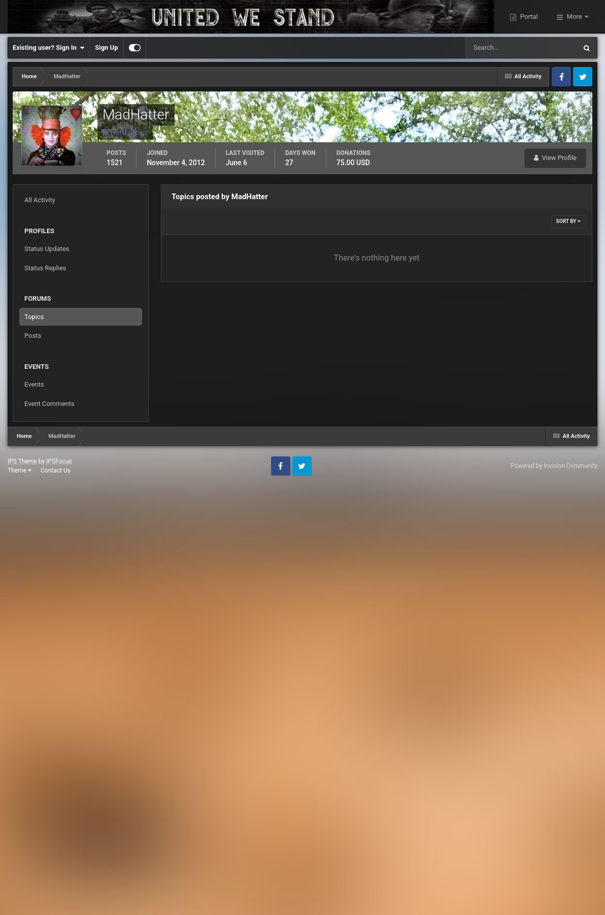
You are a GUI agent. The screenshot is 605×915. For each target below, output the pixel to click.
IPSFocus (59, 461)
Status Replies (45, 268)
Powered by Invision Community (554, 465)
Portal (528, 16)
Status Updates (46, 249)
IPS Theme (22, 461)
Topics (34, 317)
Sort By (568, 221)
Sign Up (106, 47)
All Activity (39, 200)
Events (34, 384)
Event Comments (49, 403)
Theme (19, 470)
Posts (32, 335)
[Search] (490, 47)
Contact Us (56, 470)
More (574, 16)
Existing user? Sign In (48, 47)
